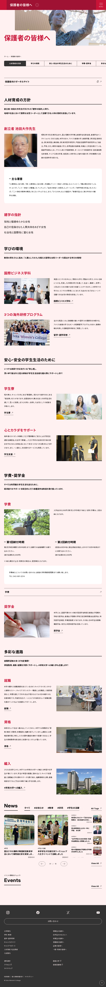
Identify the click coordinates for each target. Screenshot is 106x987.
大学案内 (7, 931)
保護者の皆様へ (58, 942)
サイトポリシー (29, 976)
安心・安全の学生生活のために (60, 63)
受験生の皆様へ (58, 931)
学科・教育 (7, 935)
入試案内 (7, 953)
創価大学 (56, 961)
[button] (42, 864)
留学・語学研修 (9, 938)
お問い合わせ (53, 921)
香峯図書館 (57, 965)
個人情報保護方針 (17, 976)
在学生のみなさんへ (60, 935)
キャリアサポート (10, 946)
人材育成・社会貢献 (11, 950)
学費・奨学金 (86, 63)
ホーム (6, 56)
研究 (60, 808)
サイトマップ (8, 968)
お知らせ (39, 808)
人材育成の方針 (15, 63)
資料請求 (7, 961)
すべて (27, 808)
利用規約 (7, 976)
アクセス (7, 965)
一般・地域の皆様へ (60, 950)
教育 (50, 808)
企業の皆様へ (58, 946)
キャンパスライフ (9, 942)
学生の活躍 (73, 808)
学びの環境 (35, 63)
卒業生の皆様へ (58, 938)
